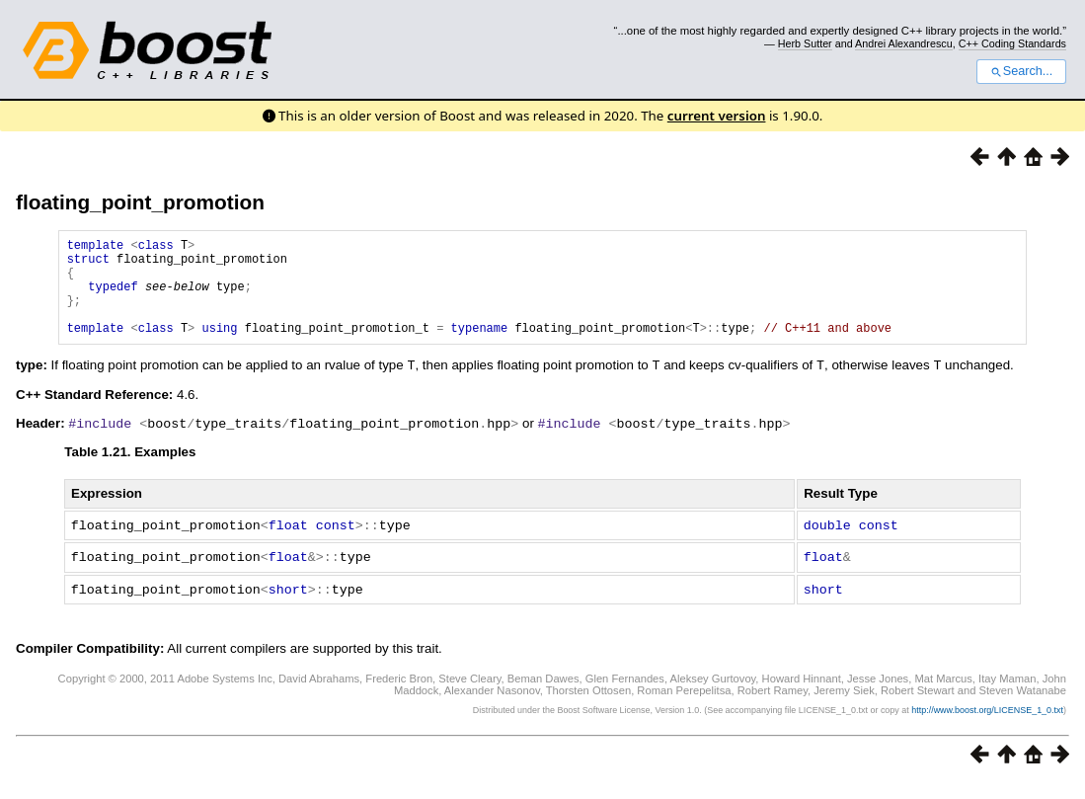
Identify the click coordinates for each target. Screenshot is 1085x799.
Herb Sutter (805, 43)
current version (716, 115)
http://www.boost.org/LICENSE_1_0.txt (987, 726)
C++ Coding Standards (1012, 43)
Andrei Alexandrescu (904, 43)
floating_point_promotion (140, 202)
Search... (1021, 71)
